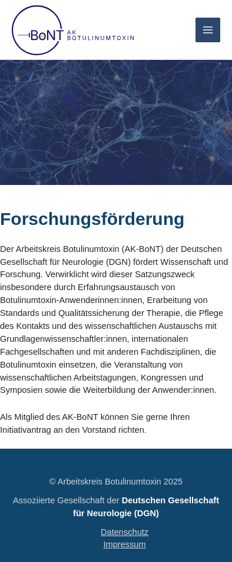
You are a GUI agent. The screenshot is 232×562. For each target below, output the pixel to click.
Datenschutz (124, 532)
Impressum (125, 544)
